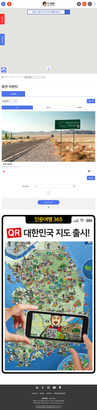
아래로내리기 (48, 69)
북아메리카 (13, 77)
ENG (90, 4)
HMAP (79, 107)
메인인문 (3, 70)
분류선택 (2, 39)
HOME (5, 77)
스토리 (13, 93)
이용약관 (49, 393)
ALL (17, 107)
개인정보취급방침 (59, 393)
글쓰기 (91, 101)
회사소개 (34, 393)
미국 (20, 77)
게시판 (42, 393)
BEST (48, 107)
